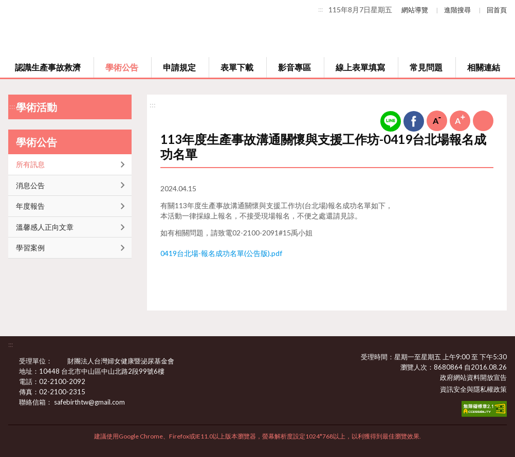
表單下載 (236, 67)
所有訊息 (30, 164)
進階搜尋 (457, 10)
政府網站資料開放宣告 (473, 377)
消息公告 (30, 185)
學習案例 (30, 247)
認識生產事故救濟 (48, 67)
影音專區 (294, 67)
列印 (483, 121)
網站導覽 (414, 10)
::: (320, 9)
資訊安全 (453, 389)
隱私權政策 (490, 389)
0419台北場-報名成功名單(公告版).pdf (221, 253)
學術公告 (121, 67)
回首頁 (497, 10)
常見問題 (426, 67)
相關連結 (483, 67)
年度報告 (30, 206)
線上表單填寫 (360, 67)
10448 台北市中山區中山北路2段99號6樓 (108, 371)
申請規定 (179, 67)
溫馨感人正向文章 (44, 227)
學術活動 (36, 107)
